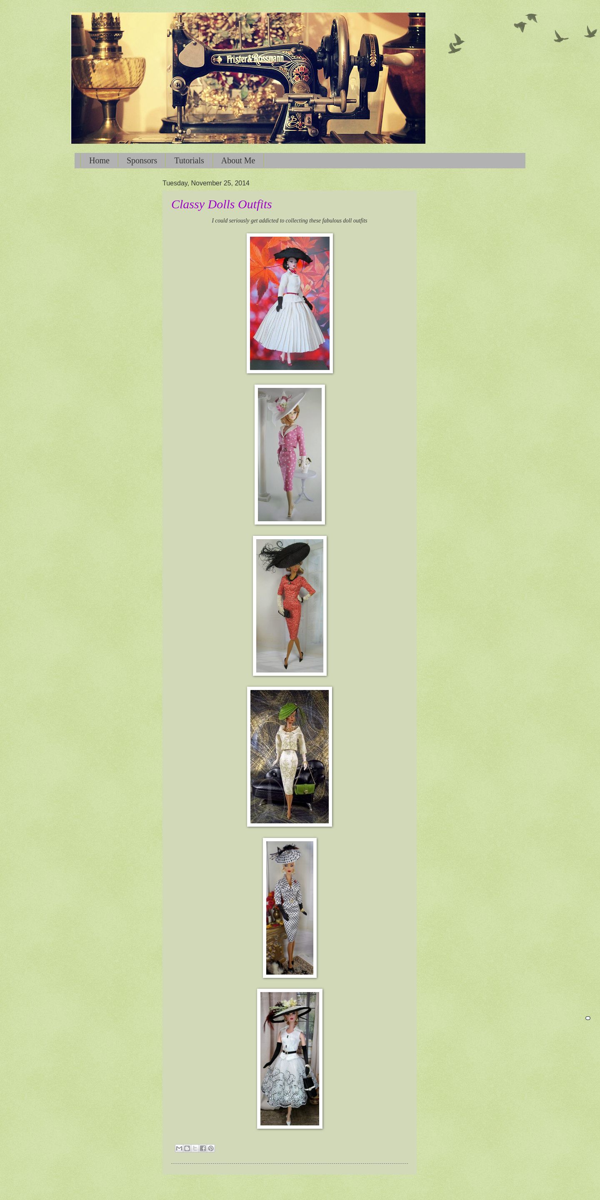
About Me (238, 160)
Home (99, 160)
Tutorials (189, 160)
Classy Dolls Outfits (221, 204)
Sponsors (142, 160)
